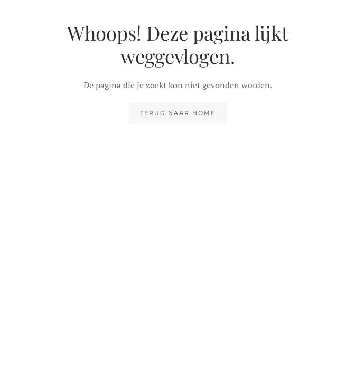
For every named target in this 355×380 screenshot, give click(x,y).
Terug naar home (178, 113)
